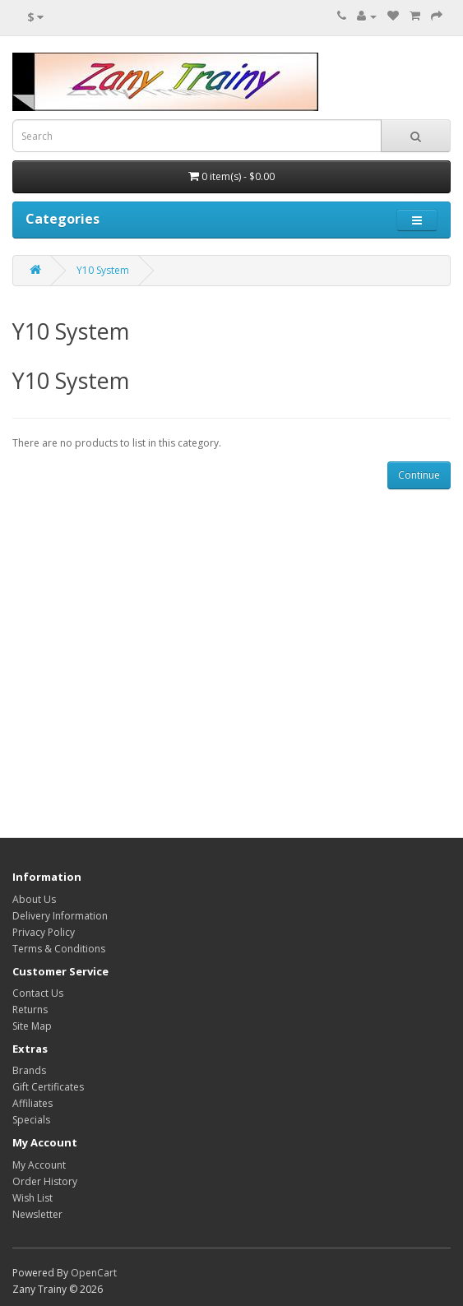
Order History (44, 1181)
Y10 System (102, 270)
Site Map (32, 1026)
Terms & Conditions (58, 949)
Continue (419, 475)
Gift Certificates (48, 1087)
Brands (29, 1070)
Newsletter (37, 1214)
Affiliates (32, 1103)
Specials (31, 1120)
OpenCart (94, 1273)
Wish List (32, 1198)
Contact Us (37, 993)
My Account (39, 1165)
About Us (34, 899)
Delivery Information (60, 916)
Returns (30, 1010)
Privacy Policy (43, 932)
